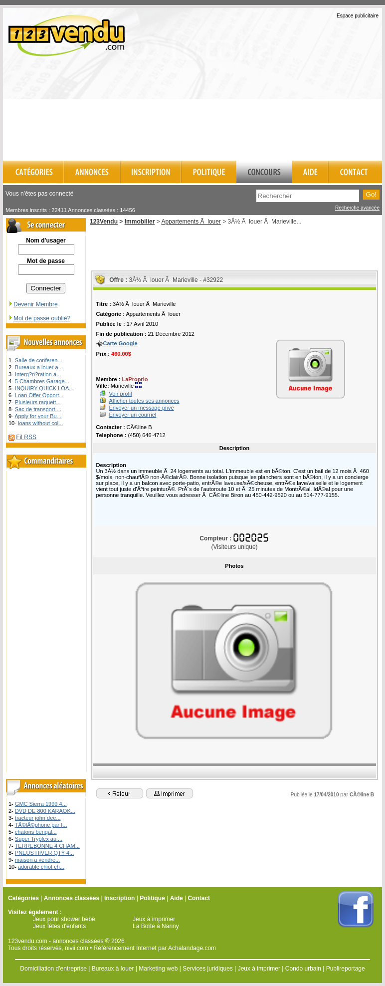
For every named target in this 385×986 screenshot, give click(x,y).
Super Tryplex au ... (38, 839)
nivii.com (76, 948)
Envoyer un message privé (141, 408)
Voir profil (120, 394)
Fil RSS (26, 437)
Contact (199, 898)
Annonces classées (71, 898)
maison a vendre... (37, 860)
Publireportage (345, 968)
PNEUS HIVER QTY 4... (44, 853)
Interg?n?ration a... (38, 374)
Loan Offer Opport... (39, 395)
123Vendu (104, 221)
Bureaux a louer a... (39, 367)
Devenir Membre (33, 304)
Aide (176, 898)
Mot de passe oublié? (39, 318)
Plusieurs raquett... (38, 402)
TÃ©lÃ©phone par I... (41, 825)
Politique (152, 898)
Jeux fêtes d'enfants (59, 926)
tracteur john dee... (38, 818)
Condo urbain (303, 968)
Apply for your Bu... (37, 416)
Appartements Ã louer (190, 221)
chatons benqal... (36, 832)
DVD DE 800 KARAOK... (45, 811)
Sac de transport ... (38, 409)
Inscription (119, 898)
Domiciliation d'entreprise (53, 968)
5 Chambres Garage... (42, 381)
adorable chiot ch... (41, 867)
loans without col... (40, 423)
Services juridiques (208, 968)
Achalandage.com (192, 948)
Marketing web (158, 968)
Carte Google (120, 343)
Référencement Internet (125, 948)
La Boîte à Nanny (156, 926)
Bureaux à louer (113, 968)
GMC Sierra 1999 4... (41, 804)
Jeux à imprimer (154, 919)
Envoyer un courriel (133, 415)
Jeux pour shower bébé (64, 919)
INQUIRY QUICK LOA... (44, 388)
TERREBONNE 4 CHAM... (47, 846)
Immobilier (140, 221)
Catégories (23, 898)
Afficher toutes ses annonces (144, 401)
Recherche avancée (357, 208)
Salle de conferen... (38, 360)
